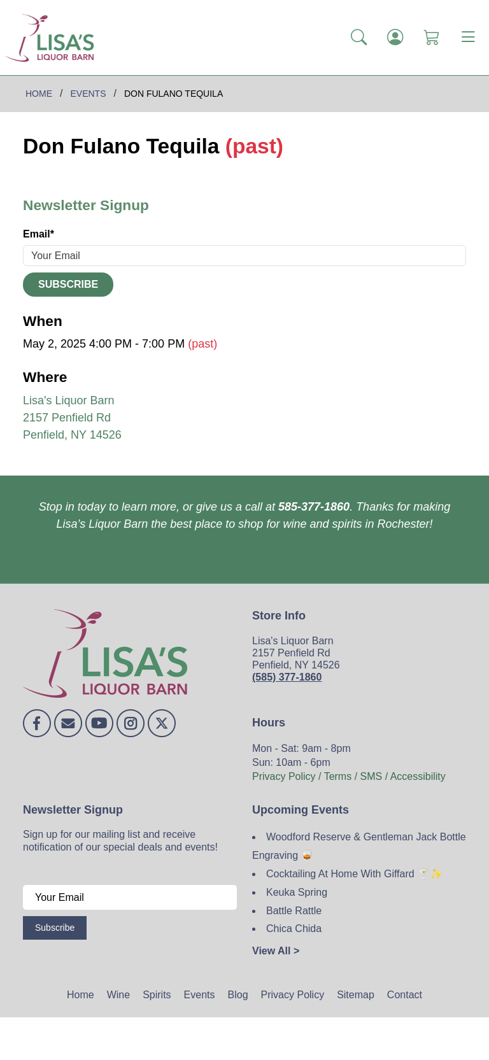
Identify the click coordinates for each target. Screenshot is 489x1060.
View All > (275, 950)
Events (199, 994)
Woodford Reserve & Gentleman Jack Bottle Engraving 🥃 (359, 846)
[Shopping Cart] (431, 37)
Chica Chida (294, 928)
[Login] (395, 37)
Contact (404, 994)
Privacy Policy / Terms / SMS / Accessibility (349, 776)
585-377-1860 (314, 506)
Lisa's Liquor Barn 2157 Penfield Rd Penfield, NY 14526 (72, 417)
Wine (118, 994)
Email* (38, 234)
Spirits (157, 994)
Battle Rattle (294, 910)
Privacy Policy (293, 994)
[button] (358, 37)
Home (80, 994)
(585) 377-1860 (287, 677)
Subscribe (68, 284)
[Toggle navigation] (468, 37)
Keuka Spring (296, 892)
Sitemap (355, 994)
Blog (238, 994)
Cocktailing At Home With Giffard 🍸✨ (354, 873)
